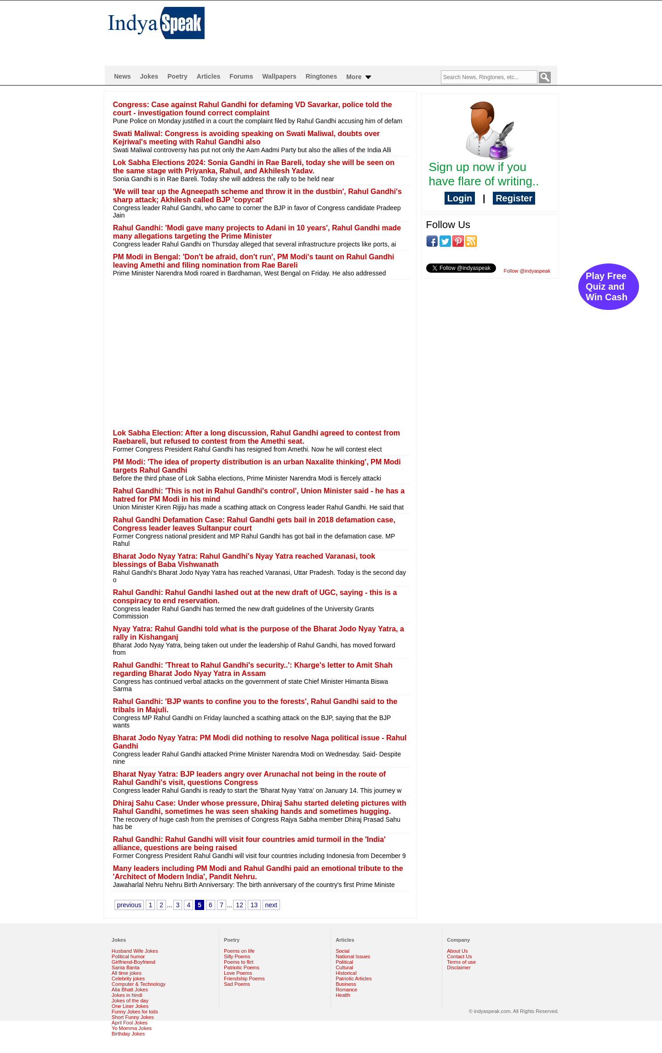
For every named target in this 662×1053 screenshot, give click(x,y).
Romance (346, 989)
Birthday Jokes (128, 1033)
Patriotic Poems (241, 967)
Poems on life (239, 951)
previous (129, 905)
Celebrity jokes (128, 978)
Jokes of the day (130, 1000)
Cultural (344, 967)
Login (459, 198)
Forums (241, 76)
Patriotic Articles (353, 978)
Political (344, 962)
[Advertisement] (390, 30)
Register (514, 198)
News (122, 76)
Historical (346, 973)
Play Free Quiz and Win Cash (607, 286)
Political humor (128, 956)
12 (239, 905)
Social (342, 951)
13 (254, 905)
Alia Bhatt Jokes (130, 989)
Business (346, 984)
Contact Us (459, 956)
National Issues (353, 956)
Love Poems (238, 973)
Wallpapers (280, 76)
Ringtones (321, 76)
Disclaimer (458, 967)
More (359, 77)
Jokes (149, 76)
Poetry (177, 76)
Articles (208, 76)
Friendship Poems (244, 978)
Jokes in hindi (127, 995)
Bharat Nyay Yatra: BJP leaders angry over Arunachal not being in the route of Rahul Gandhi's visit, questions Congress (249, 778)
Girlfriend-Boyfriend (133, 962)
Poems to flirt (238, 962)
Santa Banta (126, 967)
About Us (457, 951)
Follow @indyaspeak (527, 271)
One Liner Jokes (130, 1006)
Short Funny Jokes (133, 1017)
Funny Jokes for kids (135, 1011)
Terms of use (461, 962)
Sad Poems (237, 984)
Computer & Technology (139, 984)
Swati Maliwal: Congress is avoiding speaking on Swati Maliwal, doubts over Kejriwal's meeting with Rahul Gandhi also (246, 138)
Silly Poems (237, 956)
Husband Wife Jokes (135, 951)
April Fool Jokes (130, 1022)
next (271, 905)
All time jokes (127, 973)
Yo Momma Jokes (132, 1028)
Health (343, 995)
